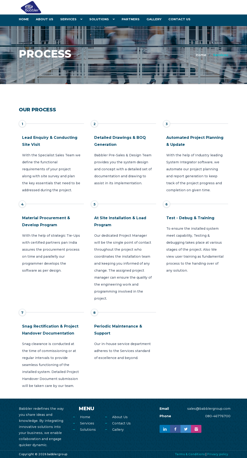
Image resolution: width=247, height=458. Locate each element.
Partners (131, 19)
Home (24, 19)
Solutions (99, 19)
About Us (44, 19)
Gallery (154, 19)
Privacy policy (217, 454)
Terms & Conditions (190, 454)
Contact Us (179, 19)
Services (68, 19)
